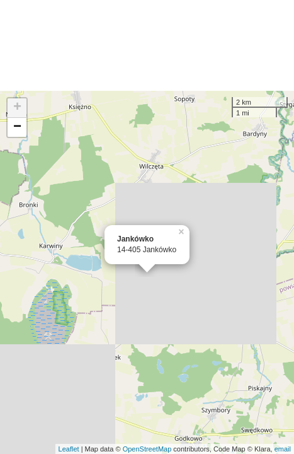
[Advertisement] (147, 45)
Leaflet (69, 449)
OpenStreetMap (147, 449)
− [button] (17, 127)
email (282, 449)
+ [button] (17, 107)
